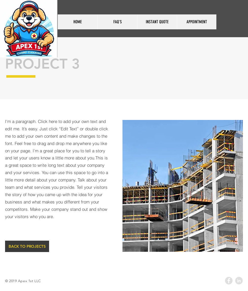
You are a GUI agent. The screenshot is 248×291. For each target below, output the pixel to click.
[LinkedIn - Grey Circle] (239, 280)
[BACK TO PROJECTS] (27, 246)
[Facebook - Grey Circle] (229, 280)
